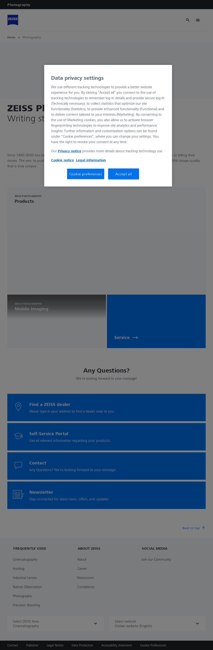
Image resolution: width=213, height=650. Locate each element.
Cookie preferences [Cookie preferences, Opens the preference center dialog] (85, 173)
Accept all (123, 173)
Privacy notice (69, 150)
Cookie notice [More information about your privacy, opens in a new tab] (62, 159)
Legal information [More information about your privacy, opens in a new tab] (91, 159)
